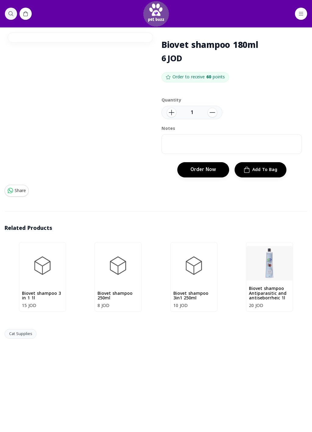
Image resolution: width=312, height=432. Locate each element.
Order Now (203, 169)
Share (16, 191)
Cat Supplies (20, 333)
